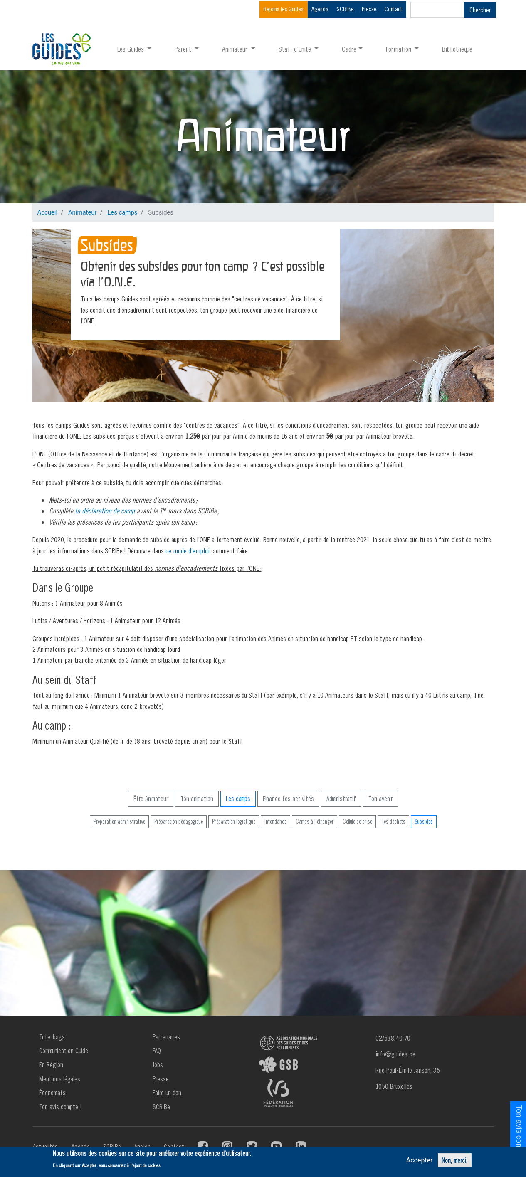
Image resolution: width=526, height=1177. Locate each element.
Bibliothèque (457, 48)
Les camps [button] (238, 798)
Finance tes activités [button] (288, 798)
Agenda (319, 8)
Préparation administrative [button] (119, 821)
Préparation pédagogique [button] (178, 821)
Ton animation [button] (196, 798)
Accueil (47, 212)
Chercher (480, 10)
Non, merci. (455, 1160)
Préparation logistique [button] (233, 821)
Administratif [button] (341, 798)
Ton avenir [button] (380, 798)
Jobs (158, 1064)
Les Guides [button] (131, 48)
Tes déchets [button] (393, 821)
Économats (52, 1092)
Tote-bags (52, 1037)
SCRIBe (345, 8)
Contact (393, 8)
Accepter (419, 1160)
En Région (51, 1064)
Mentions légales (59, 1079)
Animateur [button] (235, 48)
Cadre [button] (349, 48)
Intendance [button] (275, 821)
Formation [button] (399, 48)
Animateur (82, 212)
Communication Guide (63, 1050)
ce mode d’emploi (187, 550)
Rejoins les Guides (283, 8)
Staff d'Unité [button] (296, 48)
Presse (369, 8)
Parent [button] (184, 48)
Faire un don (167, 1092)
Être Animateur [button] (150, 798)
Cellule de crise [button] (357, 821)
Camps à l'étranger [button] (314, 821)
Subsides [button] (424, 821)
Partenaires (166, 1037)
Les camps (122, 212)
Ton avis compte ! (60, 1106)
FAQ (157, 1050)
